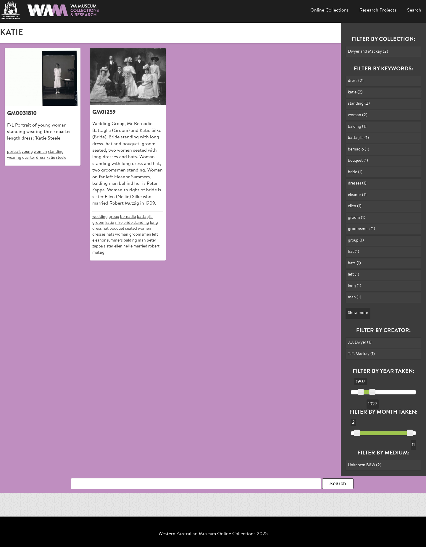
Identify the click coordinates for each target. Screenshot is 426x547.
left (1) (353, 274)
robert (153, 246)
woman (40, 152)
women (144, 228)
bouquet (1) (358, 160)
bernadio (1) (358, 149)
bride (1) (355, 172)
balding (130, 240)
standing (56, 152)
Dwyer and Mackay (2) (368, 51)
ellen (118, 246)
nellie (128, 246)
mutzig (98, 252)
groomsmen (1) (361, 229)
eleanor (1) (357, 195)
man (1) (354, 297)
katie (50, 158)
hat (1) (353, 252)
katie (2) (355, 92)
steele (61, 158)
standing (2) (359, 103)
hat (106, 228)
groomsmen (140, 234)
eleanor (99, 240)
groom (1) (356, 218)
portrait (14, 152)
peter (151, 240)
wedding (100, 217)
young (27, 152)
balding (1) (357, 126)
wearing (14, 158)
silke (118, 223)
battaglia (145, 217)
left (155, 234)
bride (128, 223)
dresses (99, 234)
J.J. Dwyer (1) (360, 342)
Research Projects (377, 10)
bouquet (116, 228)
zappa (97, 246)
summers (114, 240)
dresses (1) (357, 183)
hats (110, 234)
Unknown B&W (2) (364, 465)
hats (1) (354, 263)
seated (131, 228)
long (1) (354, 286)
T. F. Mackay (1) (361, 354)
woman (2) (357, 115)
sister (108, 246)
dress (41, 158)
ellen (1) (355, 206)
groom (98, 223)
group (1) (356, 240)
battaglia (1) (358, 138)
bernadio (128, 217)
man (142, 240)
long (154, 223)
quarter (28, 158)
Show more (358, 313)
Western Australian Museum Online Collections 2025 (213, 534)
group (114, 217)
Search (414, 10)
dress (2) (356, 81)
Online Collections (329, 10)
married (140, 246)
